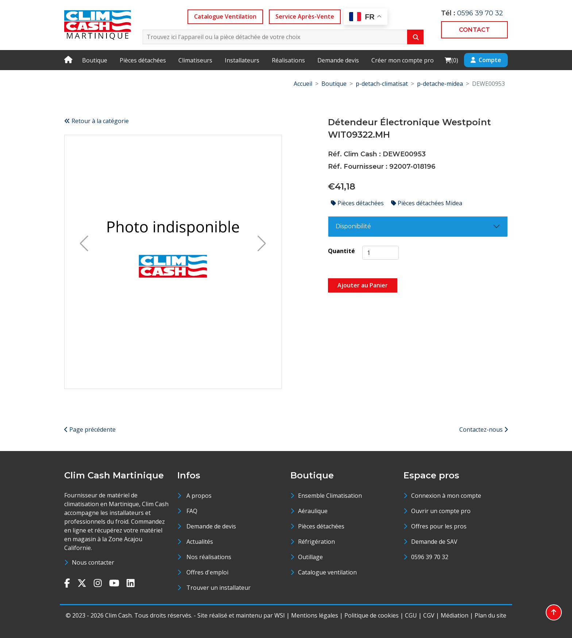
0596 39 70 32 (480, 13)
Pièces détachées (143, 60)
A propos (199, 496)
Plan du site (490, 615)
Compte (486, 60)
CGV (428, 615)
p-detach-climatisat (382, 84)
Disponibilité (353, 226)
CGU (411, 615)
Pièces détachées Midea (426, 203)
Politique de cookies (371, 615)
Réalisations (288, 60)
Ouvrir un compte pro (441, 511)
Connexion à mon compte (446, 496)
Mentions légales (314, 615)
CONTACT (474, 29)
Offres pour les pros (439, 526)
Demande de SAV (434, 542)
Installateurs (242, 60)
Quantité (341, 251)
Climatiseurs (195, 60)
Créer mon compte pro (402, 60)
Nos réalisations (208, 557)
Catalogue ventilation (327, 572)
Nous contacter (93, 562)
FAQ (191, 511)
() (451, 60)
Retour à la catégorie (96, 121)
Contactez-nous (483, 429)
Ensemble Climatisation (330, 496)
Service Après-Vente (304, 16)
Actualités (199, 542)
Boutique (94, 60)
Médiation (454, 615)
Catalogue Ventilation (225, 16)
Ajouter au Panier (362, 285)
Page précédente (90, 429)
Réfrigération (316, 542)
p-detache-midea (440, 84)
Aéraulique (313, 511)
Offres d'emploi (207, 572)
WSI (279, 615)
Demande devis (338, 60)
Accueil (303, 84)
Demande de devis (211, 526)
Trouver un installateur (218, 588)
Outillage (310, 557)
